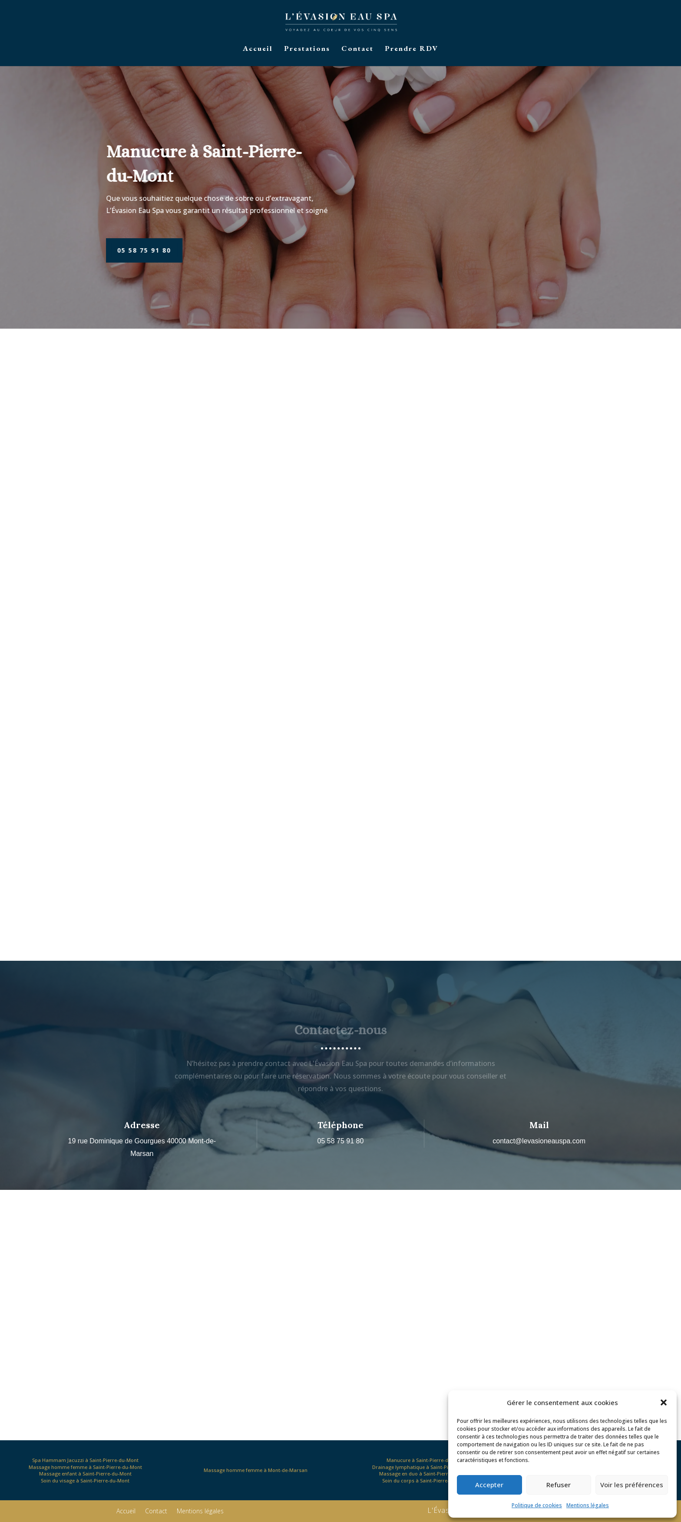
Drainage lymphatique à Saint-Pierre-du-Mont (425, 1467)
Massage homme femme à (255, 1470)
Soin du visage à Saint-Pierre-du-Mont (85, 1480)
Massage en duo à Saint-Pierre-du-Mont (426, 1473)
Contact (357, 49)
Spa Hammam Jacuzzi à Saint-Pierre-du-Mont (85, 1460)
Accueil (258, 49)
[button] (663, 1402)
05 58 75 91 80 (112, 250)
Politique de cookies (537, 1505)
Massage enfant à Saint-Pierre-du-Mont (85, 1473)
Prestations (307, 49)
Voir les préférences (631, 1484)
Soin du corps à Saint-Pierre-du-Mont (425, 1480)
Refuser (558, 1484)
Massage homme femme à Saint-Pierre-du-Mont (85, 1467)
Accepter (489, 1484)
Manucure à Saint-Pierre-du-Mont (426, 1460)
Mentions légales (587, 1505)
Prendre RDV (411, 49)
